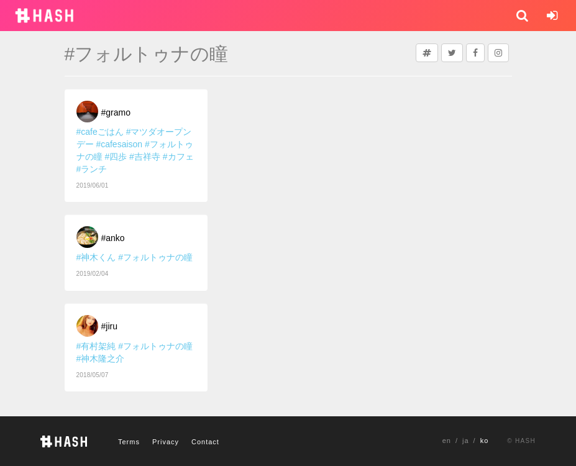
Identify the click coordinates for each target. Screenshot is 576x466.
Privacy (165, 441)
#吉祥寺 (144, 157)
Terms (129, 441)
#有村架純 (96, 346)
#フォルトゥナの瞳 (155, 257)
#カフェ (178, 157)
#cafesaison (119, 144)
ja (465, 440)
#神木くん (96, 257)
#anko (113, 238)
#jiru (109, 326)
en (446, 440)
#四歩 (115, 157)
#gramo (115, 112)
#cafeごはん (100, 132)
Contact (205, 441)
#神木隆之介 (100, 358)
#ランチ (91, 169)
